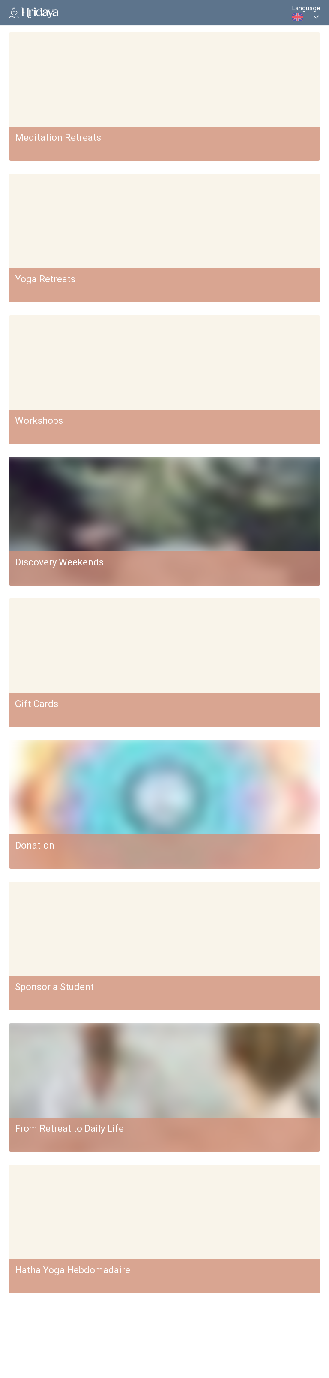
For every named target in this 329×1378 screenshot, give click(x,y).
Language (306, 8)
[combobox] (306, 17)
